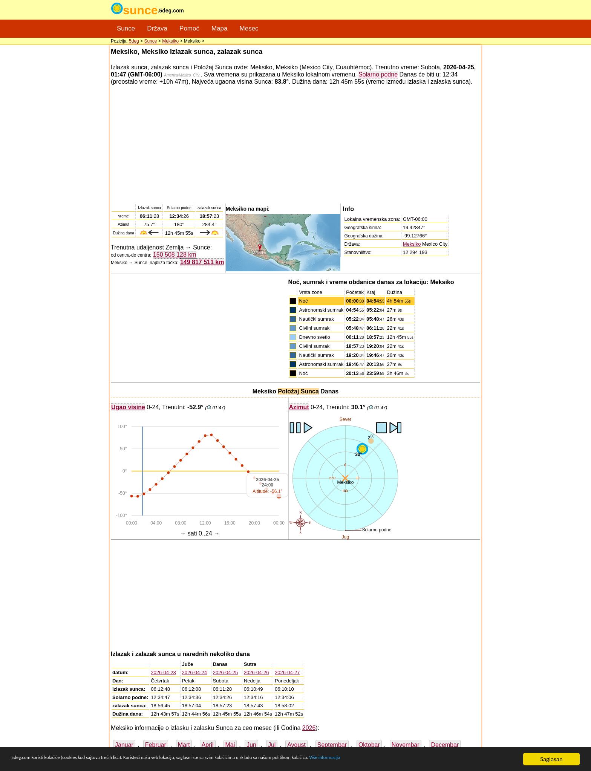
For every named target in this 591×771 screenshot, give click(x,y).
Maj (230, 745)
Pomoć (189, 28)
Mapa (219, 28)
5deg (134, 41)
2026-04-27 (287, 672)
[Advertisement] (295, 144)
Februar (155, 745)
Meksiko (170, 41)
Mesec (249, 28)
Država (157, 28)
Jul (272, 745)
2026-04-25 (225, 672)
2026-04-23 (163, 672)
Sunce (126, 28)
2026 (309, 728)
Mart (184, 745)
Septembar (332, 745)
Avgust (296, 745)
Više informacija (431, 759)
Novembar (406, 745)
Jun (251, 745)
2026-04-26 (256, 672)
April (208, 745)
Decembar (445, 745)
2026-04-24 (194, 672)
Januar (124, 745)
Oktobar (369, 745)
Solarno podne (378, 74)
